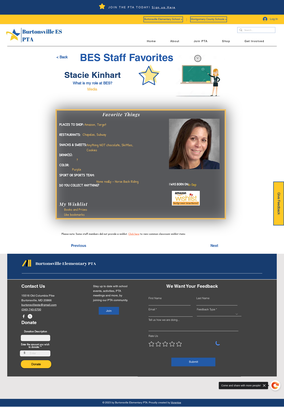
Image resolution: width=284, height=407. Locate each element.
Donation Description (35, 331)
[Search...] (256, 30)
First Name (155, 298)
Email (152, 309)
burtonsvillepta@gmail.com (39, 305)
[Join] (109, 311)
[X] (30, 316)
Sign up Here (164, 7)
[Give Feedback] (278, 204)
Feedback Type (206, 309)
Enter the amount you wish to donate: (35, 345)
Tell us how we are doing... (164, 319)
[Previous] (83, 245)
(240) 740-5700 (31, 309)
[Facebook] (23, 316)
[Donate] (36, 364)
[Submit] (193, 362)
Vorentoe (176, 402)
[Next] (209, 245)
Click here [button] (133, 234)
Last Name (202, 298)
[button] (163, 19)
